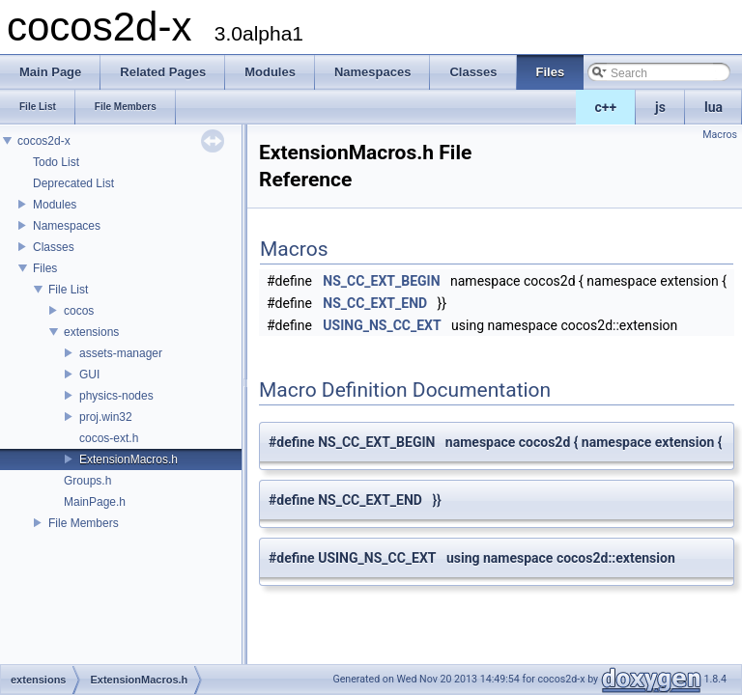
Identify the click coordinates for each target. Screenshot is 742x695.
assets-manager (120, 353)
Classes (53, 247)
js (660, 107)
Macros (719, 134)
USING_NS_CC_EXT (382, 325)
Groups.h (87, 480)
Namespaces (66, 226)
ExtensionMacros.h (128, 459)
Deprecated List (73, 183)
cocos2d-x (44, 141)
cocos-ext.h (108, 438)
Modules (54, 204)
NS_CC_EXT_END (375, 303)
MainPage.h (95, 502)
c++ (606, 107)
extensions (91, 332)
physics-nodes (116, 396)
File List (68, 289)
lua (713, 107)
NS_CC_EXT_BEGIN (381, 281)
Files (45, 268)
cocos (79, 311)
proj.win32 (105, 417)
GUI (89, 374)
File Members (83, 523)
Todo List (56, 162)
